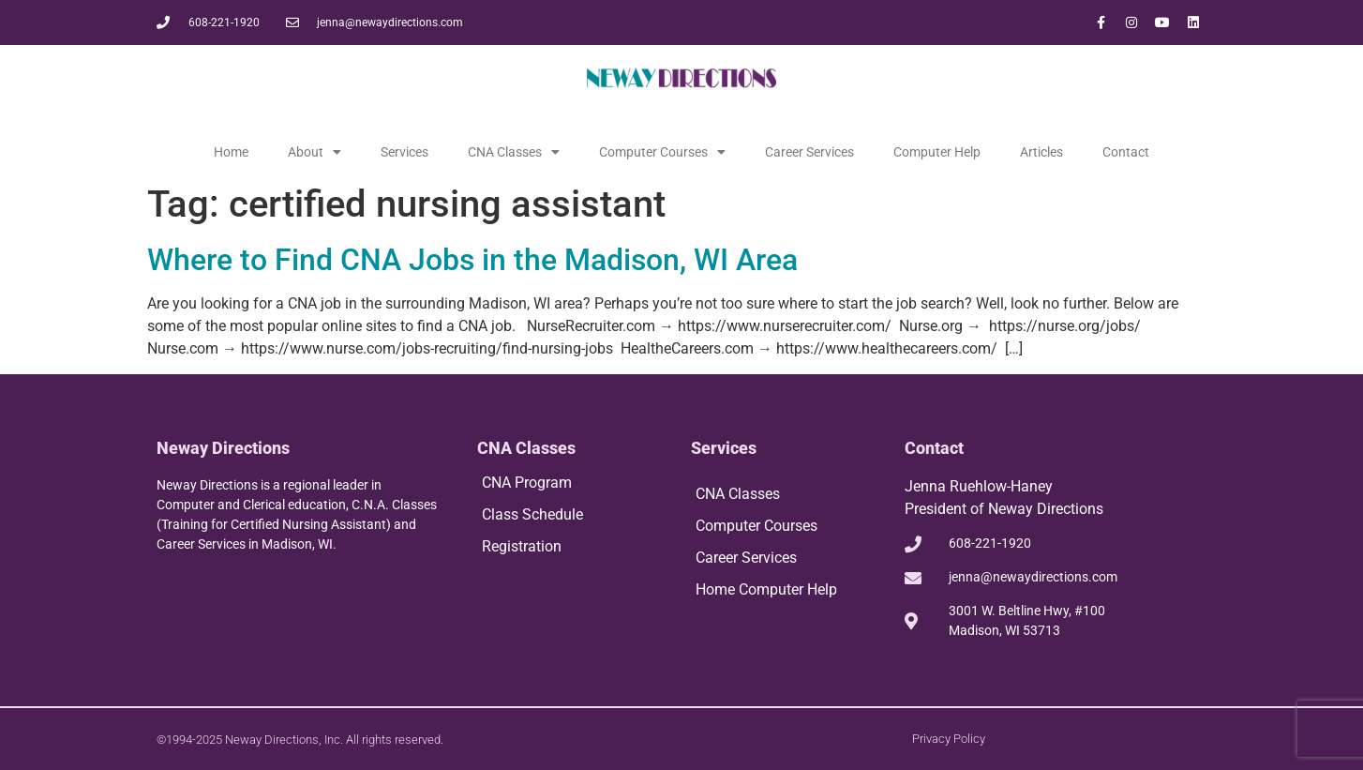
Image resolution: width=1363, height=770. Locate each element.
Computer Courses (662, 152)
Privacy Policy (948, 739)
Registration (522, 546)
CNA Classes (514, 152)
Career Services (809, 151)
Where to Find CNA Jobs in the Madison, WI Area (472, 260)
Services (404, 151)
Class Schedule (532, 514)
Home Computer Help (766, 589)
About (314, 152)
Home (231, 151)
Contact (1125, 151)
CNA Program (527, 482)
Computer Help (937, 151)
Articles (1041, 151)
